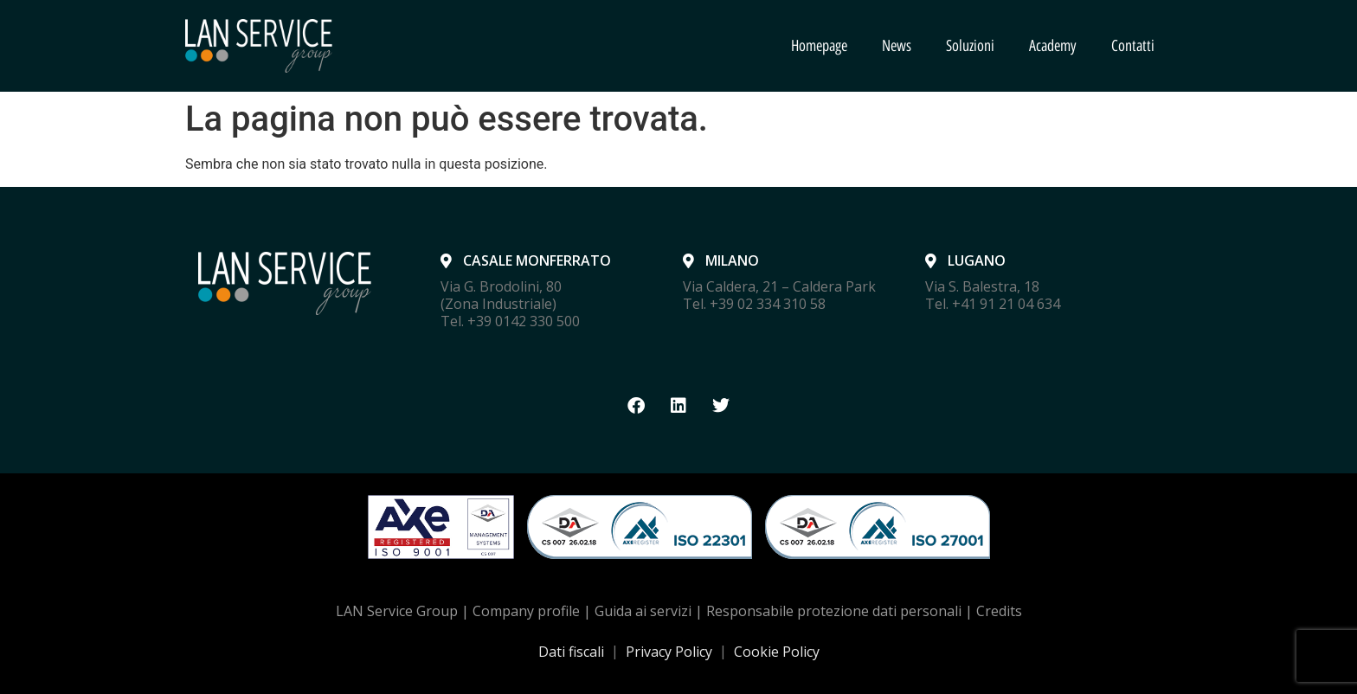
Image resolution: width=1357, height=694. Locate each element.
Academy (1053, 45)
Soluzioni (970, 45)
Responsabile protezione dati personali (833, 610)
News (896, 45)
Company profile (526, 610)
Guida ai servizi (643, 610)
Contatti (1132, 45)
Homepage (819, 45)
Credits (999, 610)
